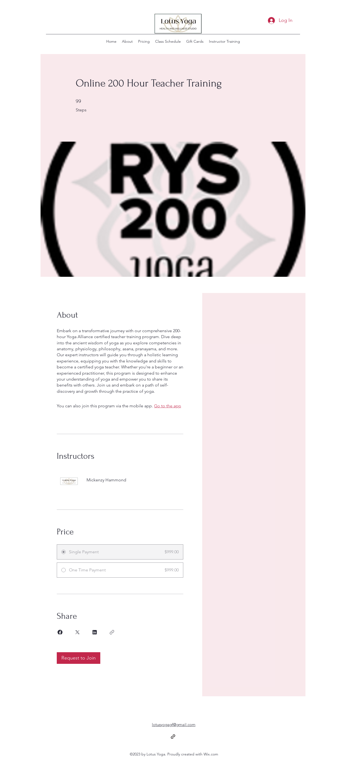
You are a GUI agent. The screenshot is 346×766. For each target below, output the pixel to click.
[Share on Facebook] (60, 632)
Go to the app (167, 405)
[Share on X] (77, 632)
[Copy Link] (112, 632)
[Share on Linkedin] (94, 632)
